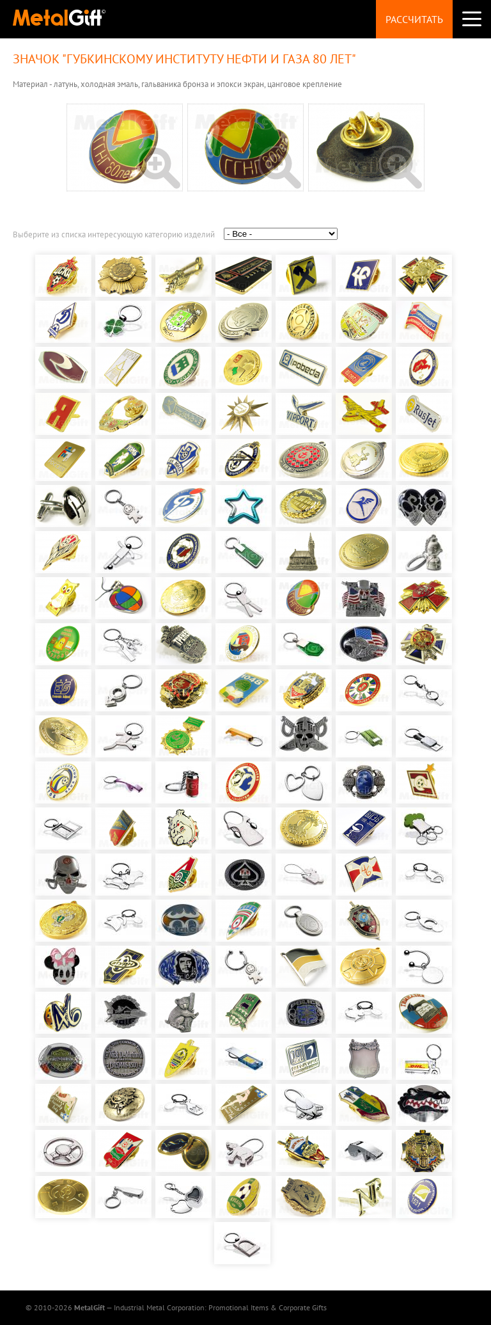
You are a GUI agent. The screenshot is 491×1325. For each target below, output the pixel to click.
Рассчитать (414, 19)
